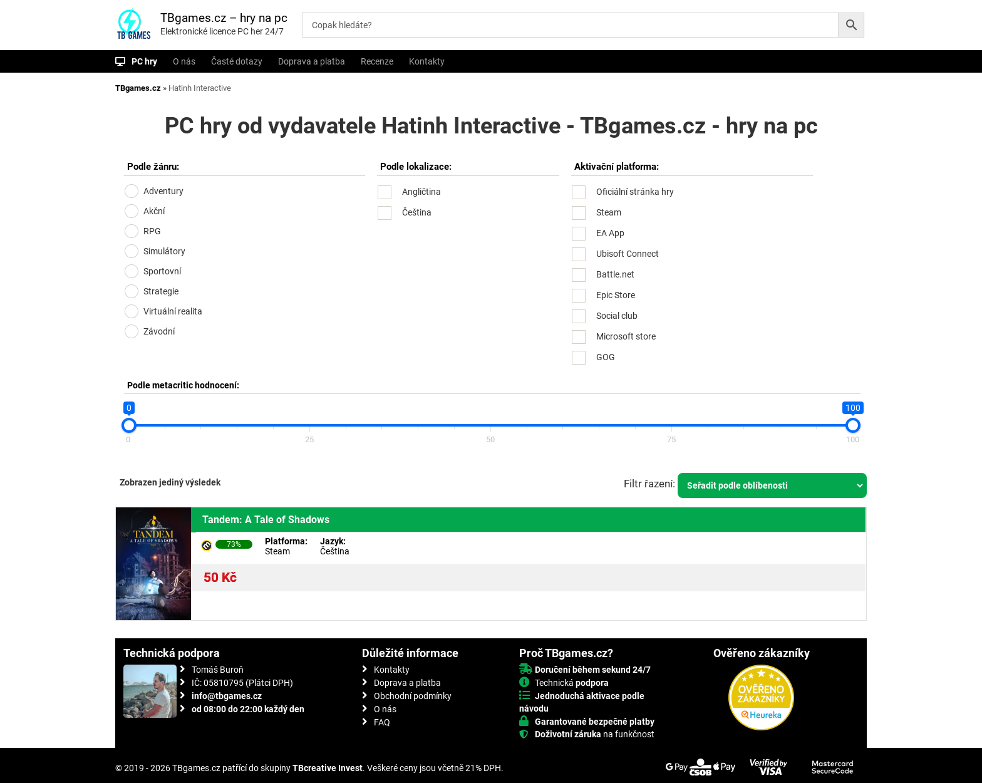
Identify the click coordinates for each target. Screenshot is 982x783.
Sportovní (162, 271)
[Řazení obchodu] (772, 485)
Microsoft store (626, 336)
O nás (184, 61)
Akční (154, 211)
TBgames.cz (138, 88)
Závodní (159, 331)
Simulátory (164, 251)
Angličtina (421, 192)
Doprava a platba (311, 61)
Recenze (377, 61)
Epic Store (615, 295)
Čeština (417, 212)
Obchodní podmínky (413, 696)
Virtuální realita (172, 311)
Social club (617, 316)
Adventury (163, 191)
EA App (610, 233)
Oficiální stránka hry (635, 192)
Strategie (160, 291)
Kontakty (427, 61)
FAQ (382, 722)
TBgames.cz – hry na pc (223, 18)
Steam (608, 212)
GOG (605, 357)
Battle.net (615, 274)
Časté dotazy (236, 61)
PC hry (144, 61)
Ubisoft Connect (627, 254)
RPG (152, 231)
